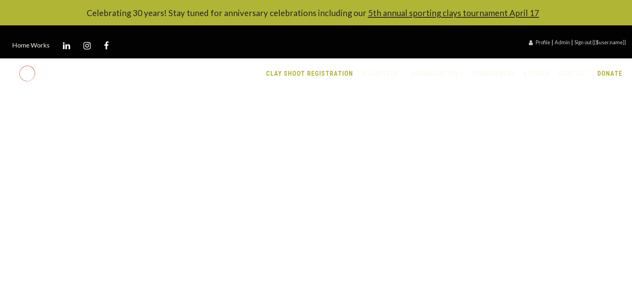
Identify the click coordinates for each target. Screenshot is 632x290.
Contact (573, 73)
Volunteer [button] (380, 73)
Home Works (31, 45)
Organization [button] (434, 73)
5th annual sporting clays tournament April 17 (453, 13)
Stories (536, 73)
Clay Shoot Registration (309, 73)
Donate (609, 73)
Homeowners (493, 73)
